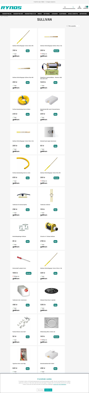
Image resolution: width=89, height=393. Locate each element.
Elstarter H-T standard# (54, 204)
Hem (2, 16)
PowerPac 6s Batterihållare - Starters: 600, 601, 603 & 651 (71, 47)
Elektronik (62, 14)
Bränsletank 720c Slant (36, 300)
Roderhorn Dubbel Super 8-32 (69, 300)
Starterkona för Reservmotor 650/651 (18, 332)
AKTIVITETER (83, 14)
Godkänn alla (48, 390)
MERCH (40, 14)
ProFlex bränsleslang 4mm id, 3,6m (18, 110)
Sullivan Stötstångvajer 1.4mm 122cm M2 (19, 46)
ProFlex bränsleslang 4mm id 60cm (18, 78)
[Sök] (69, 7)
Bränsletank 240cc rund (71, 236)
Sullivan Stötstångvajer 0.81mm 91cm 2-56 (36, 46)
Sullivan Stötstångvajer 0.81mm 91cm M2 (54, 46)
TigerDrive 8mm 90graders (52, 269)
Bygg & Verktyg (73, 14)
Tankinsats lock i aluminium (17, 173)
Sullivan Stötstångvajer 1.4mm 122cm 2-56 (71, 141)
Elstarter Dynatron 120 (18, 268)
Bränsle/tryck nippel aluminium (70, 78)
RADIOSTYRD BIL (7, 14)
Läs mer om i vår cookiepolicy (59, 384)
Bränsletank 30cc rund (71, 331)
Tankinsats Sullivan (70, 109)
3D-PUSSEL (47, 14)
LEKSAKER (55, 14)
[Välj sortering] (74, 26)
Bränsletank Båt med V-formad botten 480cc (36, 78)
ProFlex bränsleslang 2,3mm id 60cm (18, 237)
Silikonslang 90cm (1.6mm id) (70, 173)
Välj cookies (40, 390)
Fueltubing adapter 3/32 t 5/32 (35, 269)
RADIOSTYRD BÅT (18, 14)
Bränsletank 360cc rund (18, 300)
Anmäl (55, 363)
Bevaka (40, 51)
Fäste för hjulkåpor (70, 204)
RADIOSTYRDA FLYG (30, 14)
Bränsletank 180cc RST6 (71, 268)
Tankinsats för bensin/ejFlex (51, 110)
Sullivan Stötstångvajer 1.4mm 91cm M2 (36, 110)
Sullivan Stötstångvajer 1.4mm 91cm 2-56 (54, 78)
